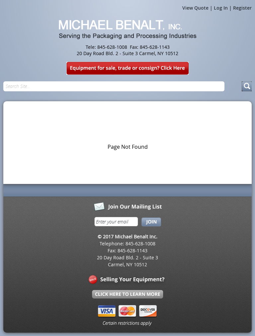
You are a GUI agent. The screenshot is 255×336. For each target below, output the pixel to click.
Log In (221, 8)
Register (242, 8)
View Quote (195, 8)
